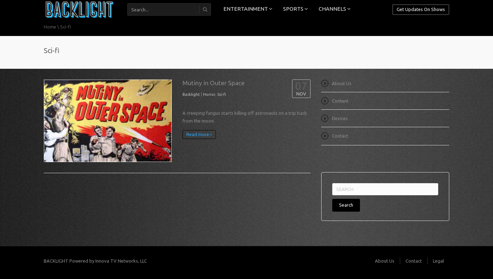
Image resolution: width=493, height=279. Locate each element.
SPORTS (295, 9)
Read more (199, 134)
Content (340, 100)
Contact (340, 135)
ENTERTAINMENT (247, 9)
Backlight (191, 94)
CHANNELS (335, 9)
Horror (209, 94)
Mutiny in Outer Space (213, 82)
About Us (341, 83)
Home (50, 26)
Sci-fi (221, 94)
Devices (340, 118)
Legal (438, 260)
